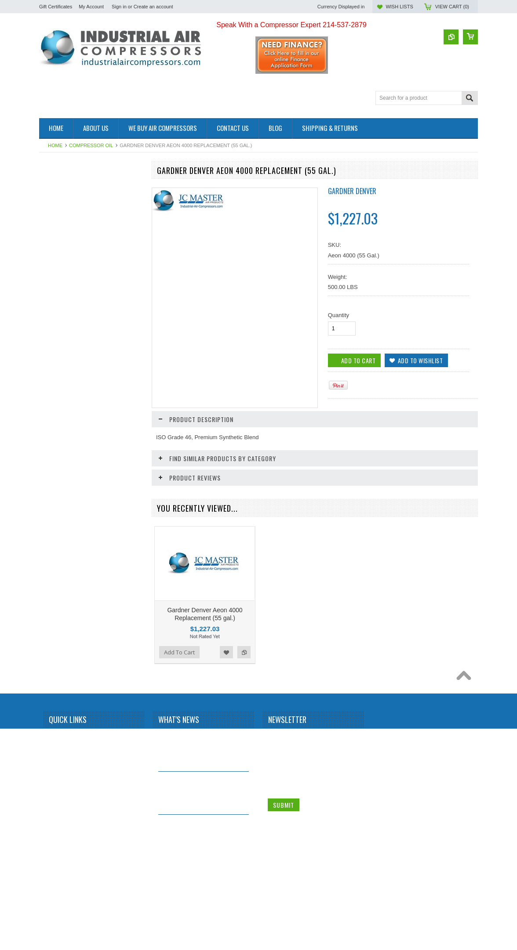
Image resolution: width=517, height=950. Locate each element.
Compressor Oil (91, 145)
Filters (47, 257)
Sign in (119, 6)
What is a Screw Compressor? (199, 816)
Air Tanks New (57, 234)
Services (50, 264)
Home (55, 145)
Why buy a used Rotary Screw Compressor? (199, 906)
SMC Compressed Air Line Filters (81, 271)
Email (275, 850)
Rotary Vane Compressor (71, 227)
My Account (91, 6)
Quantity (338, 315)
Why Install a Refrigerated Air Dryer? (198, 863)
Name (275, 817)
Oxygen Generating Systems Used (83, 220)
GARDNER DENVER (352, 191)
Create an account (153, 6)
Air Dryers (52, 212)
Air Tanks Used (58, 242)
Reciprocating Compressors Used (81, 205)
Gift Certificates (55, 6)
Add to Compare (130, 381)
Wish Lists (399, 6)
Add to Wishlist (113, 381)
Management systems (67, 190)
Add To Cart (64, 381)
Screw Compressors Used (72, 197)
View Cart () (452, 6)
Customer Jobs (58, 183)
